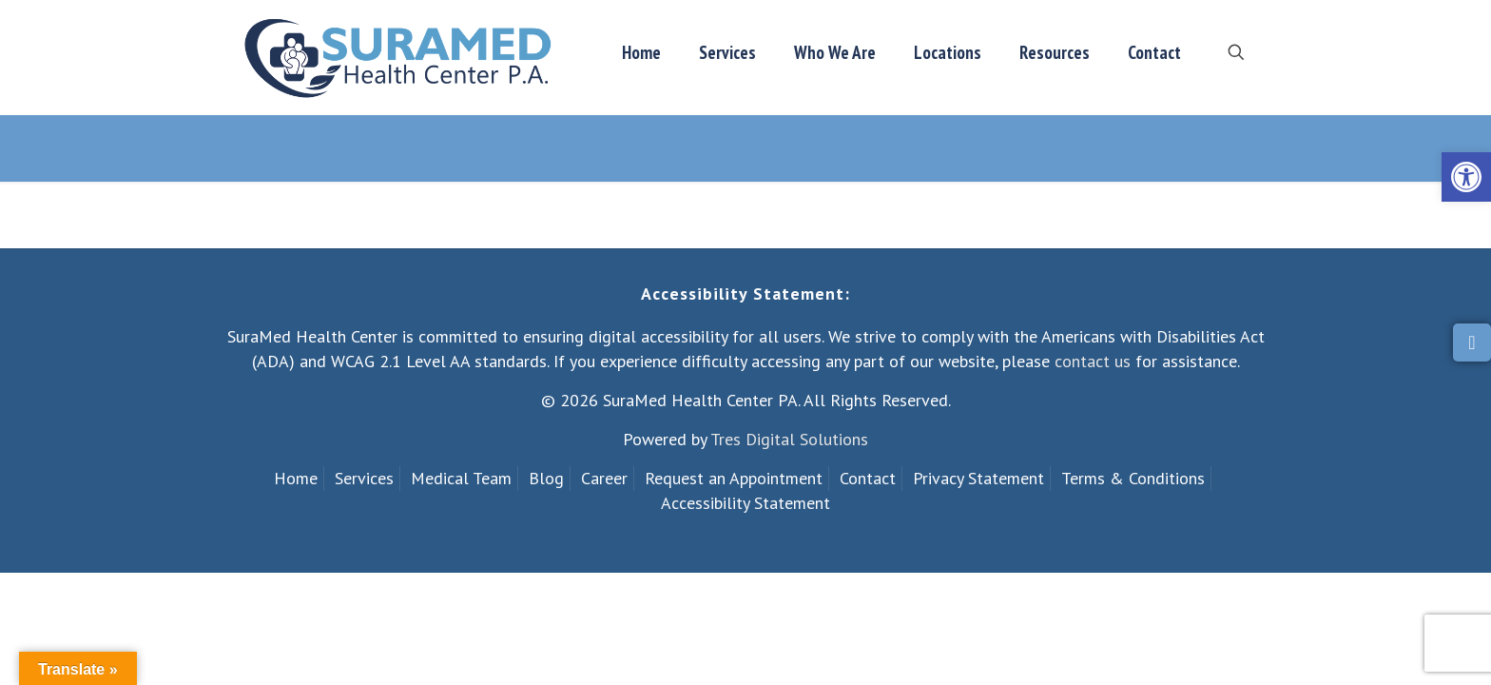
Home (296, 478)
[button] (1466, 177)
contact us (1093, 361)
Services (364, 478)
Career (604, 478)
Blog (546, 478)
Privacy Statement (978, 478)
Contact (868, 478)
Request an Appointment (734, 478)
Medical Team (461, 478)
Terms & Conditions (1133, 478)
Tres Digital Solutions (789, 439)
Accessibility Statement (745, 503)
